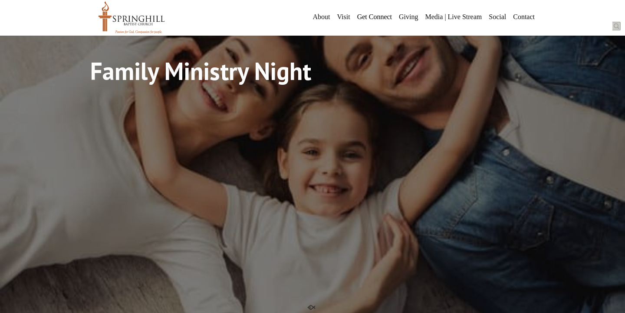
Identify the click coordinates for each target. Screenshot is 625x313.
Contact (524, 16)
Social (497, 16)
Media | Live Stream (453, 16)
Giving (408, 16)
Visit (343, 16)
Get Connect (374, 16)
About (321, 16)
